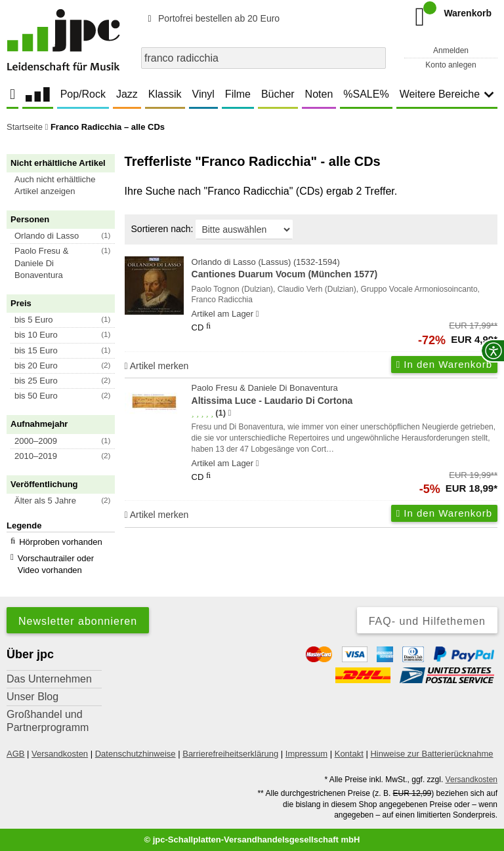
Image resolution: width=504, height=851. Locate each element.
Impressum (306, 754)
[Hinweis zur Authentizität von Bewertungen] (229, 413)
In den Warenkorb (444, 364)
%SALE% (365, 94)
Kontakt (349, 754)
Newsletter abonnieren (77, 621)
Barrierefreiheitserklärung (230, 754)
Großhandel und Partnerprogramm (48, 721)
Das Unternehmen (49, 678)
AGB (15, 754)
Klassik (165, 94)
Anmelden (451, 50)
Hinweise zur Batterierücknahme (431, 754)
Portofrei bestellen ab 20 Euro (212, 18)
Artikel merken (157, 366)
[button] (66, 185)
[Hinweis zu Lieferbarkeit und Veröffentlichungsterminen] (257, 314)
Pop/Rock (83, 94)
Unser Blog (32, 696)
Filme (238, 94)
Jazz (127, 94)
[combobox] (263, 58)
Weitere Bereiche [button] (447, 94)
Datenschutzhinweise (135, 754)
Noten (319, 94)
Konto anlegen (450, 64)
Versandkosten (60, 754)
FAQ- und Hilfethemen (427, 621)
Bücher (278, 94)
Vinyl (203, 94)
